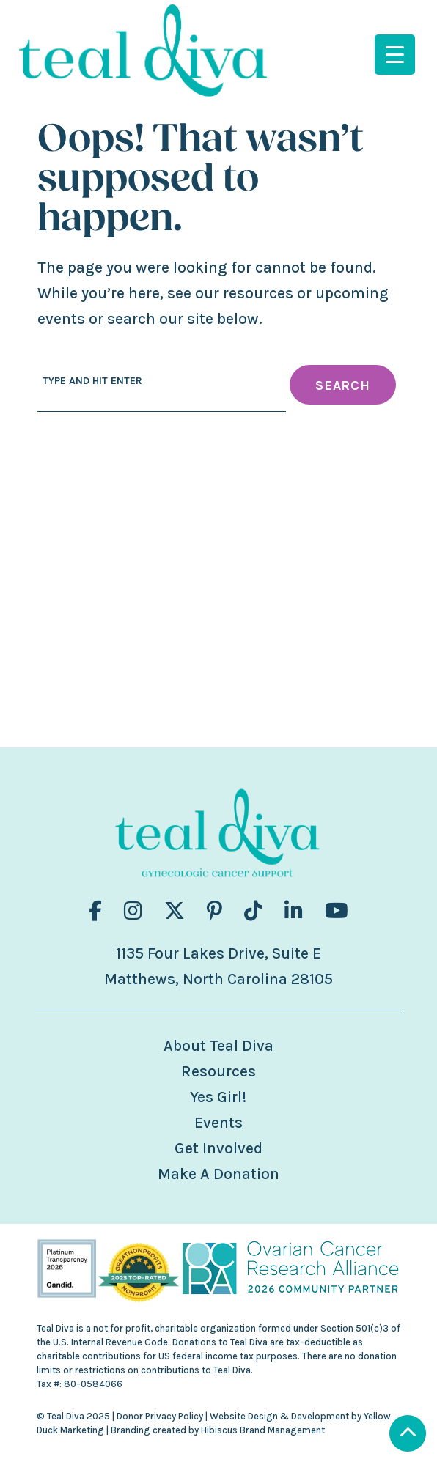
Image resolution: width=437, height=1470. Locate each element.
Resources (218, 1071)
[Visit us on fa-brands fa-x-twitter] (174, 911)
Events (218, 1122)
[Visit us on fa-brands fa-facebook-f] (95, 911)
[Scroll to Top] (407, 1435)
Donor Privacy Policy (160, 1416)
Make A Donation (218, 1174)
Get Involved (218, 1148)
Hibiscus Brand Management (263, 1430)
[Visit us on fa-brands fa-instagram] (133, 911)
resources (258, 293)
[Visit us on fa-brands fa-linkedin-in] (293, 911)
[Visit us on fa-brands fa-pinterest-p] (214, 911)
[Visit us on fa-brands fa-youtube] (336, 911)
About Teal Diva (218, 1046)
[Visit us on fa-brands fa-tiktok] (253, 911)
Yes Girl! (218, 1097)
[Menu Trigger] (395, 54)
